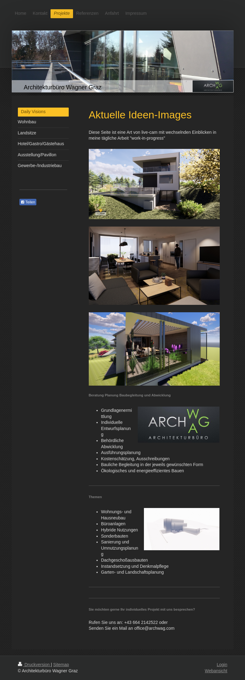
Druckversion (34, 664)
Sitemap (61, 664)
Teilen (28, 202)
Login (222, 664)
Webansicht (216, 670)
